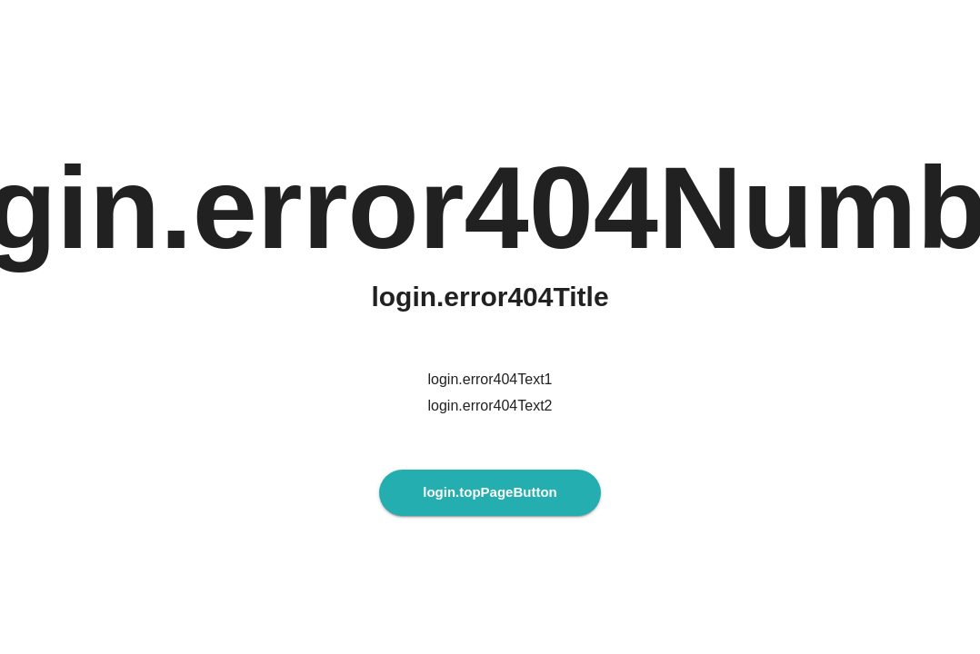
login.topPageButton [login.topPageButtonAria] (489, 492)
